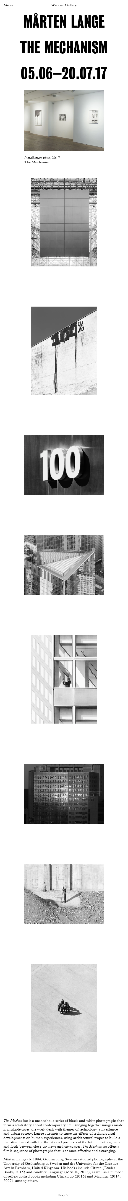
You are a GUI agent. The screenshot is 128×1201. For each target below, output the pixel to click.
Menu (8, 5)
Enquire (63, 1195)
